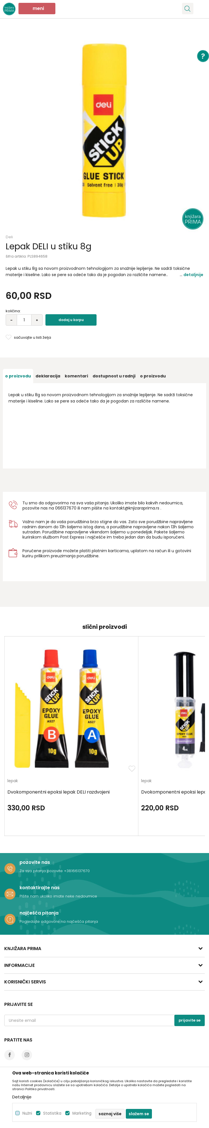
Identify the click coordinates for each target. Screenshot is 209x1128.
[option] (104, 130)
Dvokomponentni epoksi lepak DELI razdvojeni (58, 792)
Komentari (76, 376)
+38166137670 (77, 871)
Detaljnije (193, 275)
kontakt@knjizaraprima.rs (134, 508)
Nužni (27, 1113)
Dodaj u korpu (71, 319)
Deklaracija (47, 376)
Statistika (52, 1113)
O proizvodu (18, 376)
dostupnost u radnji (114, 376)
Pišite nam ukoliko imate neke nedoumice (58, 896)
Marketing (81, 1113)
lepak (12, 781)
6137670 (68, 508)
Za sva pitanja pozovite (42, 871)
